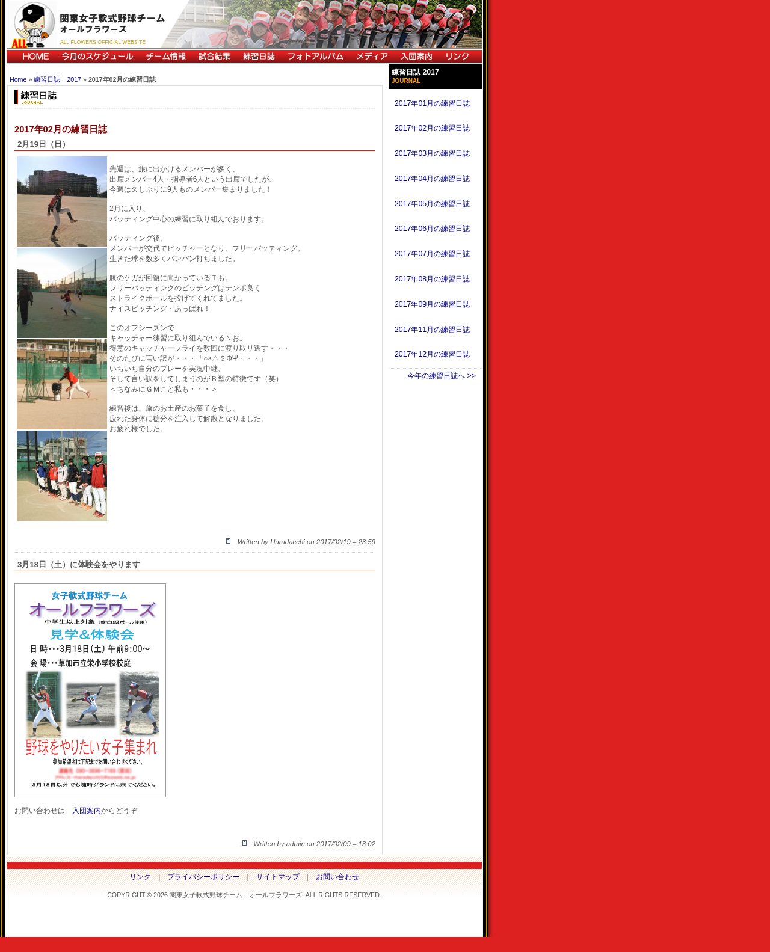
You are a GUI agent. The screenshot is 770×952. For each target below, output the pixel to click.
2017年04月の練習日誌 (432, 178)
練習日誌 (258, 56)
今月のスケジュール (97, 56)
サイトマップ (278, 877)
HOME (31, 56)
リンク (460, 56)
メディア (372, 56)
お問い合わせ (337, 877)
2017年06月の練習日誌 (432, 228)
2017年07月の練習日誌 (432, 254)
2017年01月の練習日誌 (432, 103)
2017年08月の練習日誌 (432, 279)
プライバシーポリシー (203, 877)
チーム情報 (166, 56)
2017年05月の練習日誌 (432, 204)
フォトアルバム (315, 56)
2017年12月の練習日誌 (432, 354)
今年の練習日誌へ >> (441, 376)
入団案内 (416, 56)
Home (18, 79)
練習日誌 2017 (57, 79)
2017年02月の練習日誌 (432, 128)
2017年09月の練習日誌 (432, 304)
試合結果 (214, 56)
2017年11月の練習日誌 (432, 329)
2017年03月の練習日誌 (432, 153)
